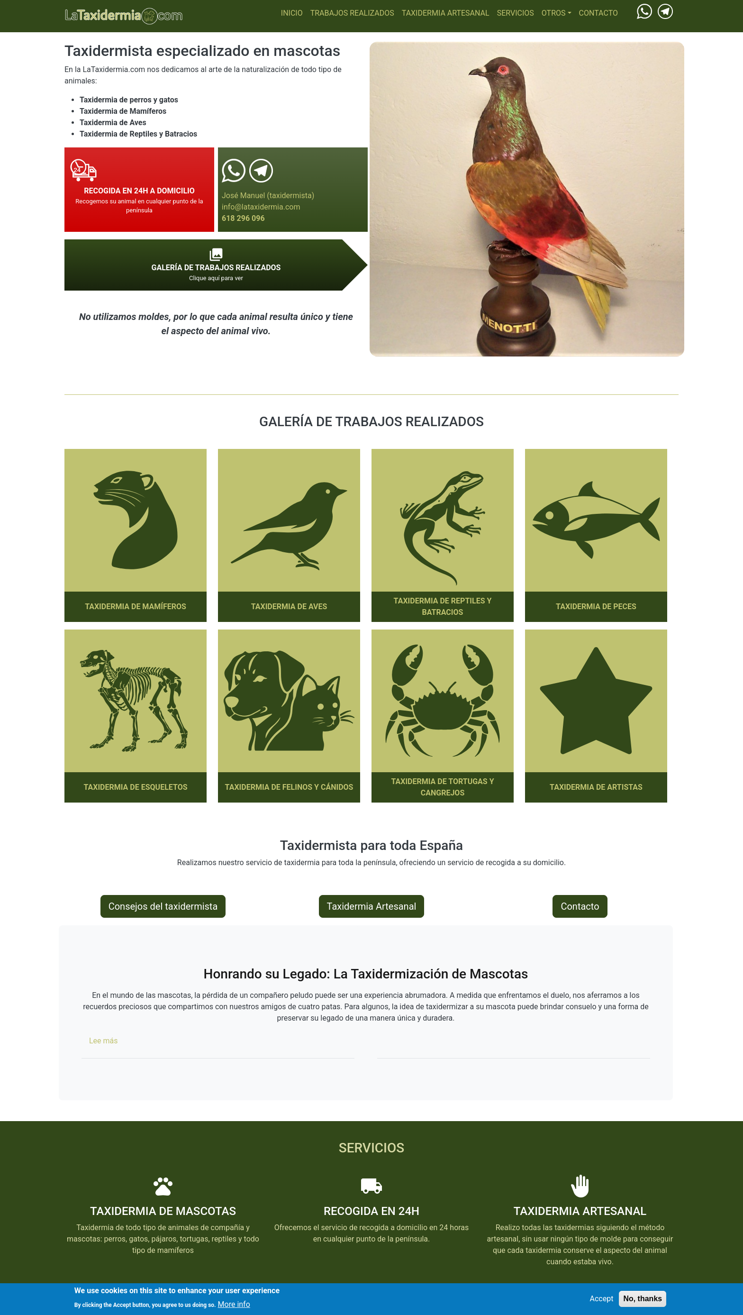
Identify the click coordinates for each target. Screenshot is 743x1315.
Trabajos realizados (352, 13)
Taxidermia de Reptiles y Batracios (443, 606)
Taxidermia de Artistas (596, 787)
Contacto (598, 13)
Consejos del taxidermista (163, 906)
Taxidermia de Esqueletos (135, 787)
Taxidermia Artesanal (445, 13)
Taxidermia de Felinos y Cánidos (289, 787)
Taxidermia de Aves (289, 606)
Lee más (103, 1040)
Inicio (292, 13)
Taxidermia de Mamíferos (135, 606)
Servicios (515, 13)
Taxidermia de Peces (596, 606)
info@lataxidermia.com (261, 206)
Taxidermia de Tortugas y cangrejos (442, 787)
